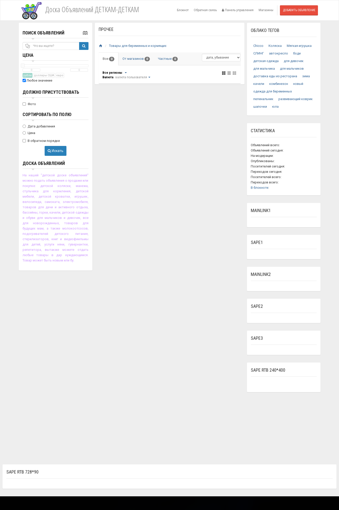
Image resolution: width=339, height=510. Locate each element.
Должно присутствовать (51, 92)
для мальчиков (292, 68)
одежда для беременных (272, 91)
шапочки (260, 106)
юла (275, 106)
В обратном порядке (41, 141)
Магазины (266, 10)
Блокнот (183, 10)
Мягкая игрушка (299, 46)
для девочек (294, 61)
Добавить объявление (299, 10)
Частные (168, 59)
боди (297, 53)
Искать (55, 151)
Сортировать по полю (47, 114)
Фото (29, 104)
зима (306, 76)
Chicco (258, 46)
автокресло (278, 53)
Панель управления (238, 10)
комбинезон (278, 84)
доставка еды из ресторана (275, 76)
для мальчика (264, 68)
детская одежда (266, 61)
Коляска (275, 46)
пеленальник (263, 99)
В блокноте (259, 188)
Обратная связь (205, 10)
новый (298, 84)
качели (258, 84)
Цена (28, 55)
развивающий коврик (295, 99)
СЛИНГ (258, 53)
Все (108, 59)
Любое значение (37, 80)
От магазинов (136, 59)
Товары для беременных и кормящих (137, 46)
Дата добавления (39, 126)
